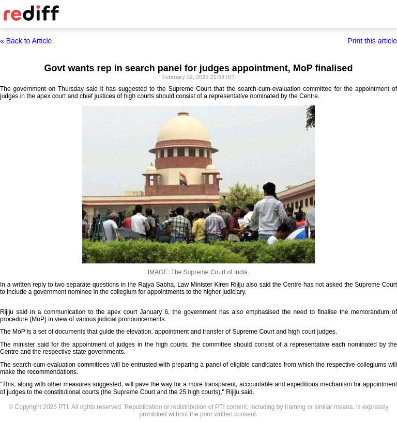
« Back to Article (26, 41)
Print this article (372, 41)
